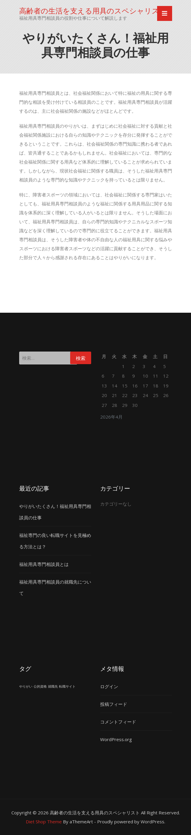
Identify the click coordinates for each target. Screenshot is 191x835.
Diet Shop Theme (44, 822)
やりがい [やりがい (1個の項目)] (25, 686)
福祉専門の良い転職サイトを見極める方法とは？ (55, 540)
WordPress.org (116, 739)
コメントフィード (118, 722)
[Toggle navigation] (164, 13)
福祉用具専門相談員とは (44, 564)
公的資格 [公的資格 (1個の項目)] (40, 686)
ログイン (109, 686)
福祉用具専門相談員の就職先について (55, 587)
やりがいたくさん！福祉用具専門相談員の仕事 (55, 511)
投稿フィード (113, 704)
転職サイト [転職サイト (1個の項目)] (67, 686)
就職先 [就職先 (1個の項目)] (53, 686)
